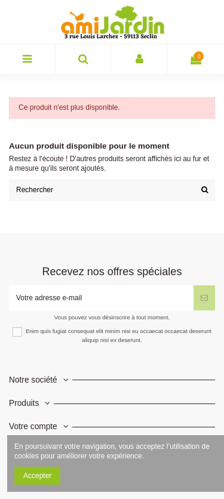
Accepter (37, 476)
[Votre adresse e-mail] (101, 297)
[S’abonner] (204, 297)
